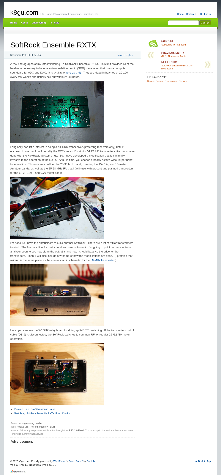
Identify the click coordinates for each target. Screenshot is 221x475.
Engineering (39, 22)
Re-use (159, 81)
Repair (150, 81)
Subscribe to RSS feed (186, 42)
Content (190, 14)
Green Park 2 (75, 461)
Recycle (183, 81)
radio (38, 423)
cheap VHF (23, 426)
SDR (52, 426)
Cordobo (91, 461)
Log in (207, 14)
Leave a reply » (125, 55)
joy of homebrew (39, 426)
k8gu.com (24, 12)
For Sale (54, 22)
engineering (28, 423)
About (24, 22)
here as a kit (73, 72)
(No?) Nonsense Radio (34, 409)
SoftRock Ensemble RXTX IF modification (42, 413)
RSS (199, 14)
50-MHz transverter (103, 260)
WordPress (59, 461)
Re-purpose (171, 81)
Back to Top (204, 461)
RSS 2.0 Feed (76, 430)
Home (180, 14)
